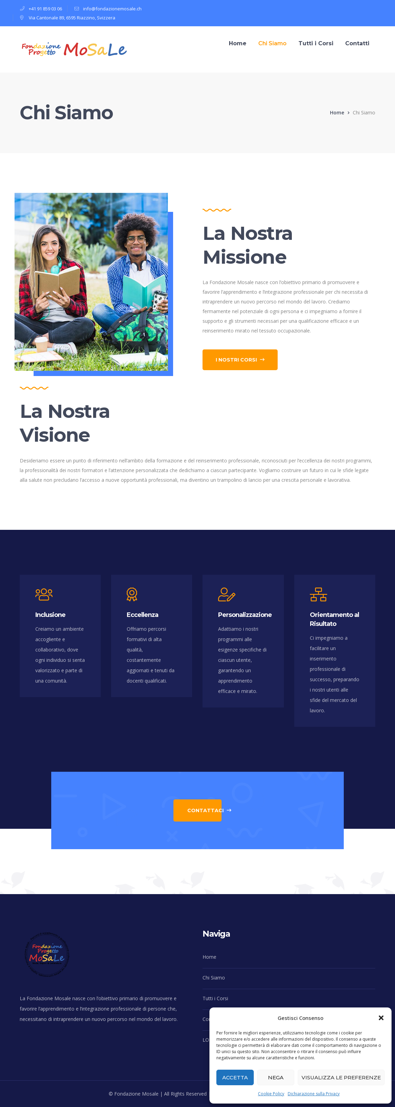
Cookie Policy (271, 1094)
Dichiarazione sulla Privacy (314, 1094)
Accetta (235, 1077)
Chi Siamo (214, 977)
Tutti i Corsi (215, 998)
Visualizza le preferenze (341, 1077)
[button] (381, 1017)
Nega (276, 1077)
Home (337, 112)
